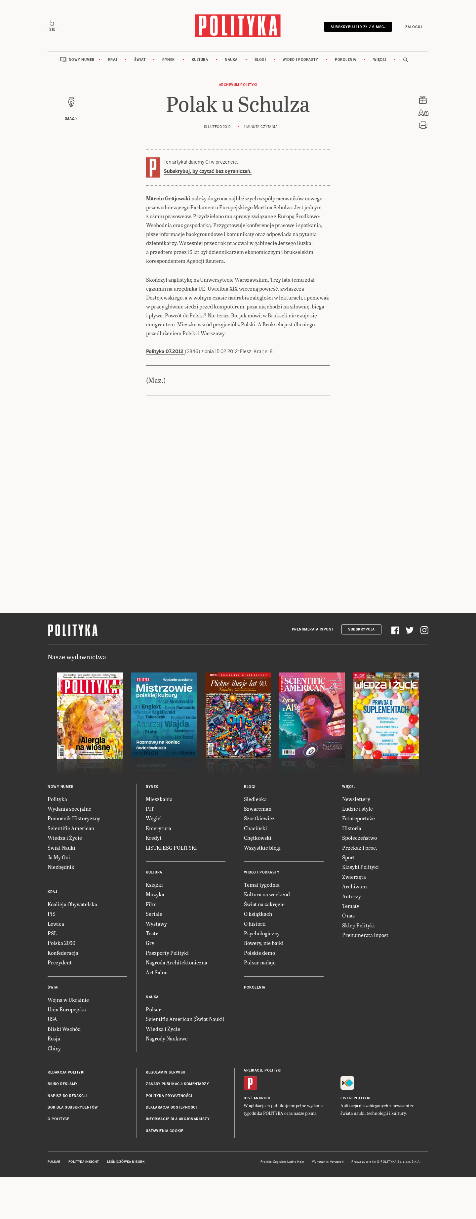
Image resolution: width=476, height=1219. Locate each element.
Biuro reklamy (63, 1084)
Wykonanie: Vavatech (328, 1162)
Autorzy (351, 897)
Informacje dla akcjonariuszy (178, 1120)
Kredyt (154, 838)
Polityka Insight (83, 1162)
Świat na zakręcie (264, 905)
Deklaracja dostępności (171, 1108)
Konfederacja (63, 953)
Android (262, 1099)
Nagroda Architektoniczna (176, 963)
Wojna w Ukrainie (68, 1000)
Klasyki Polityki (360, 868)
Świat (140, 60)
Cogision (279, 1162)
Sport (348, 858)
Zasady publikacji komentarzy (177, 1084)
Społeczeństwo (359, 838)
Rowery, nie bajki (264, 943)
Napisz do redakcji (67, 1096)
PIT (150, 809)
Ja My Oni (59, 858)
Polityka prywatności (169, 1096)
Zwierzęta (354, 877)
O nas (348, 916)
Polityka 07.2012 (165, 352)
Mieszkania (159, 799)
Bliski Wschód (64, 1029)
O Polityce (58, 1120)
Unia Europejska (67, 1010)
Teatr (152, 934)
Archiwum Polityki (238, 85)
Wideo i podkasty (300, 60)
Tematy (350, 906)
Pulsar (153, 1010)
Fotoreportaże (358, 819)
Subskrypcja (361, 630)
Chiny (54, 1049)
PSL (52, 934)
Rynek (168, 60)
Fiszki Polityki (355, 1099)
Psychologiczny (262, 934)
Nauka (231, 60)
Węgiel (154, 819)
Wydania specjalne (69, 809)
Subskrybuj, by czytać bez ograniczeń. (208, 172)
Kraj (112, 60)
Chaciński (255, 829)
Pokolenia (345, 60)
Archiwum (354, 887)
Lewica (56, 924)
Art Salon (157, 973)
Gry (150, 943)
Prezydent (60, 963)
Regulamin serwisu (165, 1073)
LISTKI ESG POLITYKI (171, 848)
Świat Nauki (61, 848)
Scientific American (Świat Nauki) (185, 1019)
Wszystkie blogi (262, 848)
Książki (154, 885)
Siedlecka (255, 799)
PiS (52, 914)
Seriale (154, 914)
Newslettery (356, 799)
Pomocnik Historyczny (74, 819)
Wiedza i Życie (65, 838)
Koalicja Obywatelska (72, 905)
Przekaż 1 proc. (359, 848)
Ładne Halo (295, 1162)
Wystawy (156, 924)
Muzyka (155, 895)
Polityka (57, 799)
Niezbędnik (61, 868)
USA (52, 1019)
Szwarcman (257, 809)
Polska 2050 (61, 943)
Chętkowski (257, 838)
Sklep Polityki (358, 926)
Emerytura (158, 829)
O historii (255, 924)
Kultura (200, 60)
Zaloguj (413, 27)
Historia (351, 829)
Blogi (260, 60)
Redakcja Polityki (66, 1073)
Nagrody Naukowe (167, 1039)
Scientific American (71, 829)
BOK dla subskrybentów (73, 1108)
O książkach (258, 914)
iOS (247, 1099)
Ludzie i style (357, 809)
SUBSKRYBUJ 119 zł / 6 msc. (357, 27)
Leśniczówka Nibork (125, 1162)
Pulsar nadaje (260, 963)
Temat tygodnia (262, 885)
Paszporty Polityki (167, 953)
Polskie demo (259, 953)
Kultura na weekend (267, 895)
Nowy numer (82, 60)
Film (151, 905)
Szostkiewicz (259, 819)
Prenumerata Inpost (313, 630)
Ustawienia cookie (164, 1131)
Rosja (54, 1039)
